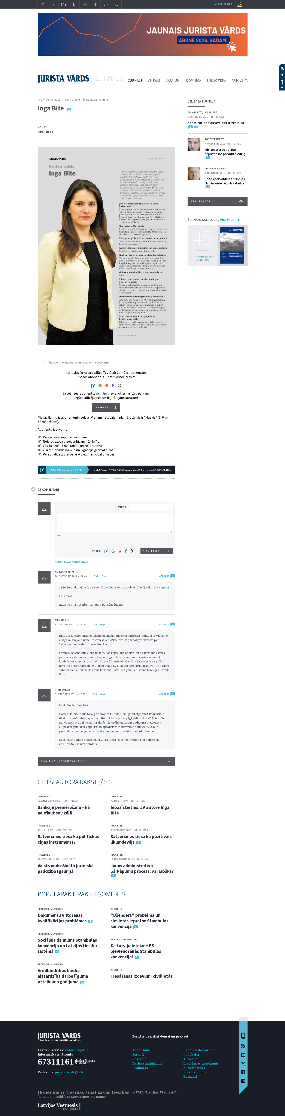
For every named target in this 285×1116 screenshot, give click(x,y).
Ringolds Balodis (216, 168)
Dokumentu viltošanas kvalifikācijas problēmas (62, 918)
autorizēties (223, 4)
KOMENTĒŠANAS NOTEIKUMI (72, 561)
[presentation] (151, 539)
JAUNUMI (173, 80)
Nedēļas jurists (97, 99)
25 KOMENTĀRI (48, 489)
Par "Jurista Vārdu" (198, 1050)
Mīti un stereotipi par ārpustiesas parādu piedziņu (226, 151)
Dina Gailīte (195, 112)
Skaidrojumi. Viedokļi (51, 909)
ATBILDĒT (164, 576)
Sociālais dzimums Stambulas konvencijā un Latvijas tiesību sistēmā (67, 945)
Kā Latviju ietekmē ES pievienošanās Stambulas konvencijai (135, 951)
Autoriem (190, 1059)
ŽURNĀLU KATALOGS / (213, 219)
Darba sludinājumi (147, 1063)
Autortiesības (194, 1068)
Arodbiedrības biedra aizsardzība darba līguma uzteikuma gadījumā (63, 976)
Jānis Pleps (210, 112)
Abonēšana (141, 1050)
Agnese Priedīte (214, 139)
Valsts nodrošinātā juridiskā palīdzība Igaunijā (66, 868)
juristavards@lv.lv (69, 1072)
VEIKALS (154, 80)
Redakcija (191, 1055)
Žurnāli (138, 1055)
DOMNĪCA (193, 80)
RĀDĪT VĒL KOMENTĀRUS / (105, 761)
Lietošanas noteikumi (200, 1063)
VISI (109, 782)
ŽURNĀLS (135, 80)
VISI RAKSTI (217, 201)
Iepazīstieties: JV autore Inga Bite (140, 810)
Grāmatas (140, 1068)
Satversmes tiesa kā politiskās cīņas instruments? (68, 839)
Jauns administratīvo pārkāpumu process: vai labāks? (142, 868)
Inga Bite (45, 131)
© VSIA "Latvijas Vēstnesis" (154, 1092)
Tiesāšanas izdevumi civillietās (141, 976)
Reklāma (139, 1059)
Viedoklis (116, 909)
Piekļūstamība (195, 1072)
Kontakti (190, 1076)
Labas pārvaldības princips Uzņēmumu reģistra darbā (225, 181)
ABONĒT (102, 407)
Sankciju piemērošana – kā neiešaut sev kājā (64, 810)
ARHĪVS (237, 80)
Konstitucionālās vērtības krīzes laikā (216, 123)
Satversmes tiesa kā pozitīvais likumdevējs (141, 839)
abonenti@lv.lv (76, 1050)
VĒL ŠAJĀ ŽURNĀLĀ (201, 101)
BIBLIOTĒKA (216, 80)
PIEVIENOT (151, 551)
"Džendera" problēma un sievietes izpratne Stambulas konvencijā (139, 920)
